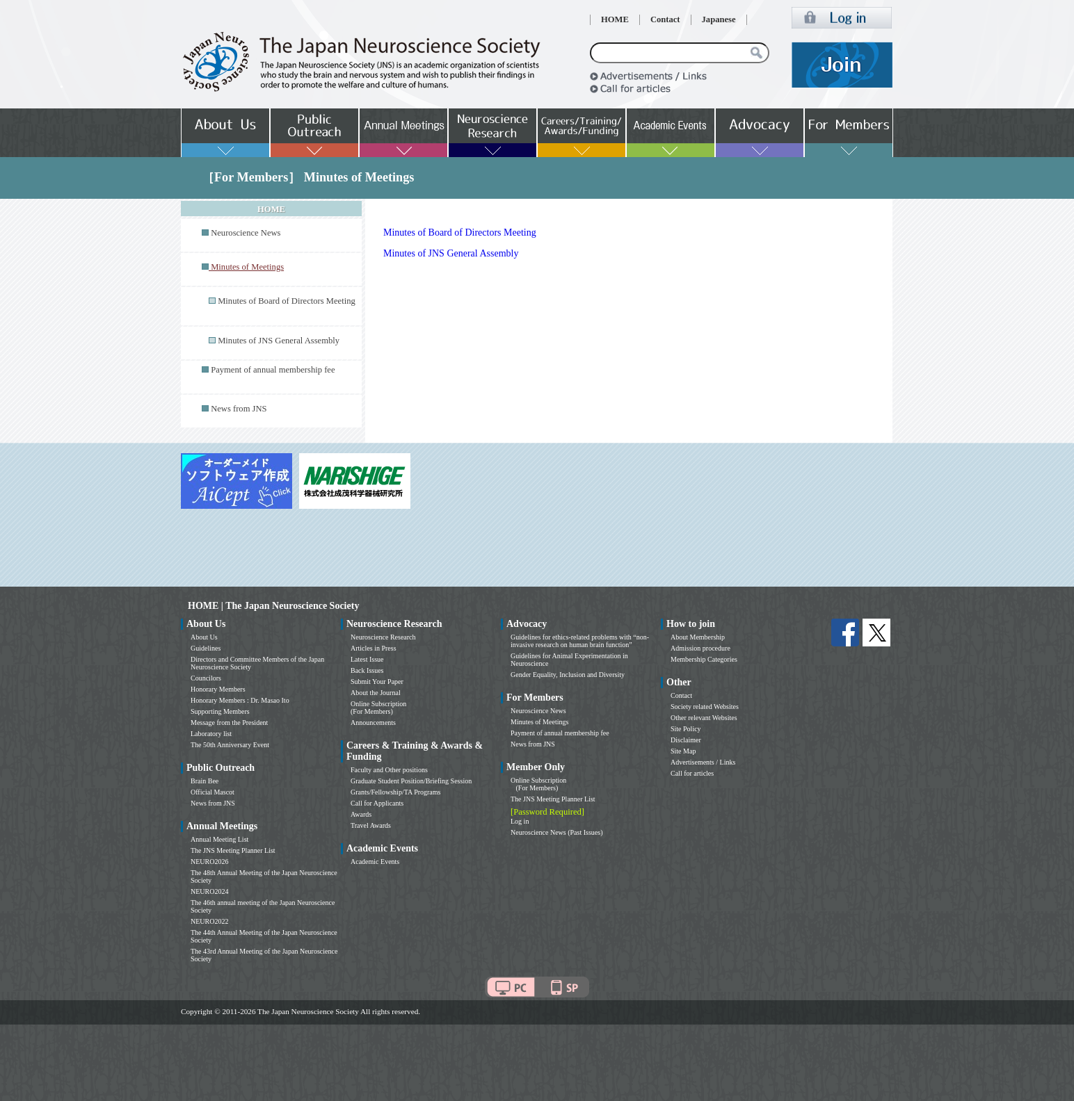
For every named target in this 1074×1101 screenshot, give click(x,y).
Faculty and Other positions (389, 770)
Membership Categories (704, 659)
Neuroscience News (245, 233)
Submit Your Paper (377, 681)
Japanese (719, 19)
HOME (615, 19)
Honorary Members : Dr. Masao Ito (240, 700)
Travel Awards (371, 825)
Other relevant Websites (704, 717)
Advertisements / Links (703, 762)
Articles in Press (373, 648)
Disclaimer (686, 740)
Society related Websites (705, 706)
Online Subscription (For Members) (378, 707)
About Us (204, 637)
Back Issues (367, 670)
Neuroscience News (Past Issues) (556, 832)
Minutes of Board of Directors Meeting (286, 301)
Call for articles (692, 773)
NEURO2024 (209, 891)
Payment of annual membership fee (273, 370)
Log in (520, 821)
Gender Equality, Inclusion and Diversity (568, 674)
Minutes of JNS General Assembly (278, 340)
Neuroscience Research (383, 637)
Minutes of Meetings (539, 722)
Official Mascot (212, 792)
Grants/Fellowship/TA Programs (395, 792)
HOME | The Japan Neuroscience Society (273, 606)
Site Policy (686, 729)
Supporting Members (220, 711)
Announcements (373, 722)
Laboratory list (211, 733)
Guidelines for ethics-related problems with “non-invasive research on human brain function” (580, 641)
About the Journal (376, 692)
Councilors (206, 678)
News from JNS (238, 409)
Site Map (683, 751)
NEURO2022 (209, 921)
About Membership (698, 637)
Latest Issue (367, 659)
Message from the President (229, 722)
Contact (665, 19)
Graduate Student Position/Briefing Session (411, 781)
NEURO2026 (209, 861)
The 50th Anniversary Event (230, 745)
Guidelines (206, 648)
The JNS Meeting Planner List (233, 850)
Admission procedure (700, 648)
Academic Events (375, 861)
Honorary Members (218, 689)
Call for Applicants (377, 803)
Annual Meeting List (219, 839)
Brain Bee (204, 781)
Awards (361, 814)
